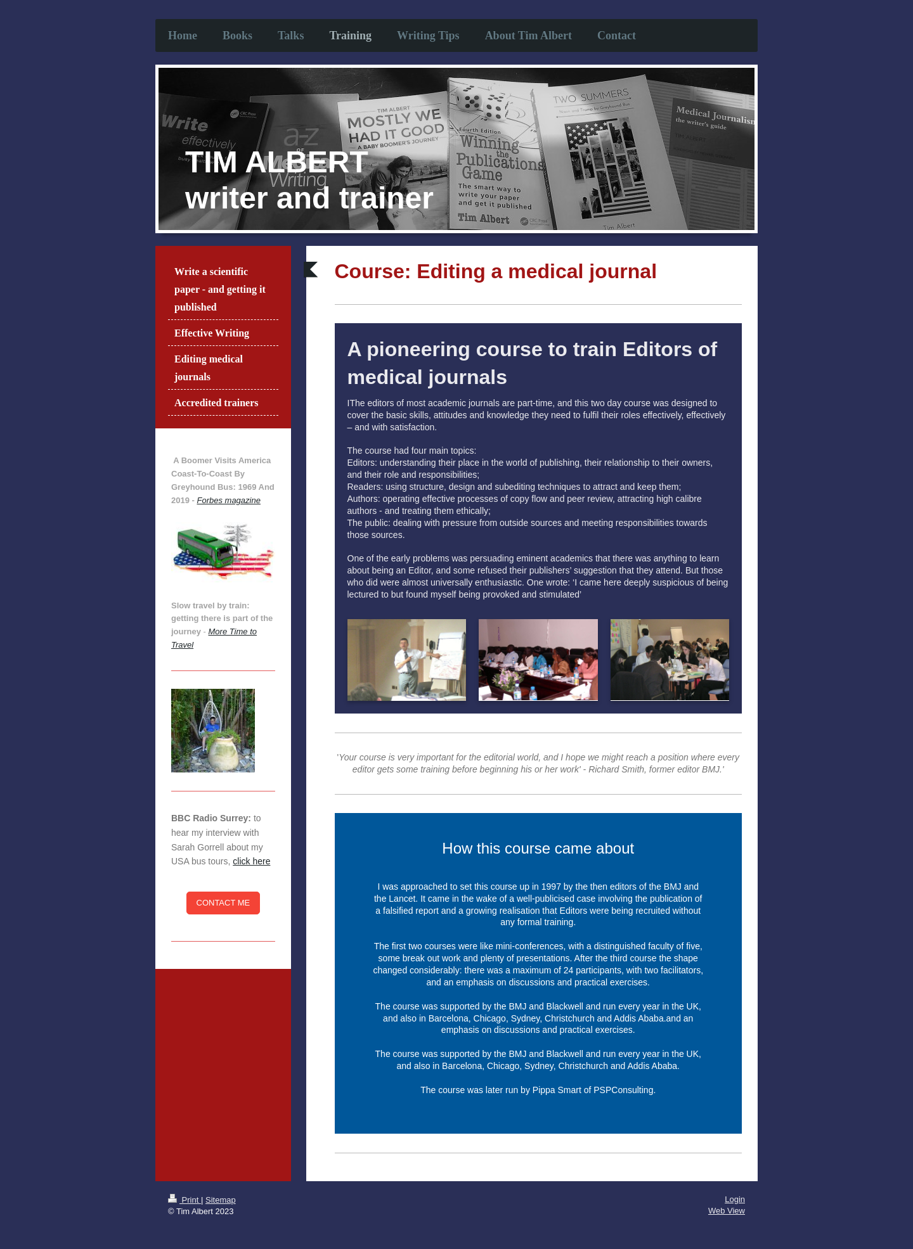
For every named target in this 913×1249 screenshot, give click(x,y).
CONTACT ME (223, 902)
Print (184, 1200)
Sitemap (220, 1200)
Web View (726, 1210)
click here (251, 861)
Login (735, 1199)
